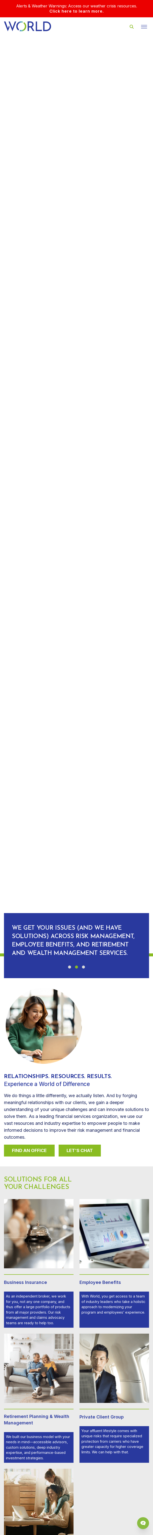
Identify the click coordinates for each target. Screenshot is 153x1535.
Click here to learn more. (76, 11)
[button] (69, 967)
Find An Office (29, 1150)
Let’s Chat (80, 1150)
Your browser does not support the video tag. (76, 494)
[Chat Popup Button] (143, 1523)
